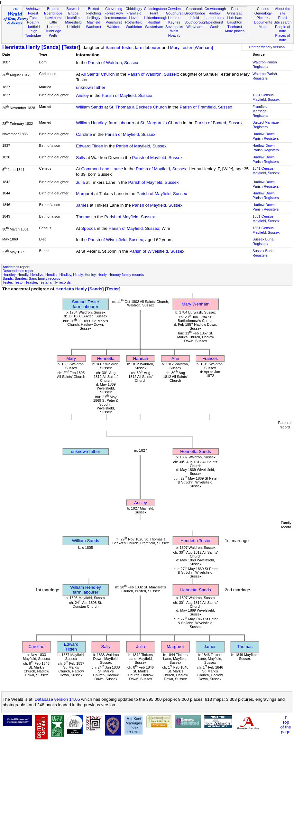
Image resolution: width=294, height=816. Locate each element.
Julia (80, 182)
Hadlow (214, 13)
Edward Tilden (89, 146)
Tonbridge (33, 35)
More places (234, 31)
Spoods (88, 228)
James (82, 205)
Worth (214, 27)
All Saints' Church (98, 74)
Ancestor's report (16, 267)
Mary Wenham (195, 304)
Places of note (282, 37)
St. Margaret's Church (161, 122)
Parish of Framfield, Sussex (206, 107)
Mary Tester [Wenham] (191, 47)
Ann (175, 358)
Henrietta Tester (195, 540)
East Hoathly (33, 20)
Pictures (263, 18)
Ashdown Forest (33, 11)
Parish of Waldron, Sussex (113, 62)
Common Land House (102, 168)
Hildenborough (155, 18)
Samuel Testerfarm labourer (85, 304)
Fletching (93, 13)
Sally (80, 157)
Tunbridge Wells (53, 33)
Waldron (113, 27)
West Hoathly (174, 33)
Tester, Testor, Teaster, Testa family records (37, 282)
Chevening (113, 9)
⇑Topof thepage (285, 724)
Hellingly (93, 18)
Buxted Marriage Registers (266, 124)
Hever (134, 18)
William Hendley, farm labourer (105, 122)
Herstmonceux (115, 18)
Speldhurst (214, 22)
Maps (263, 27)
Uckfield (73, 27)
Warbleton (134, 27)
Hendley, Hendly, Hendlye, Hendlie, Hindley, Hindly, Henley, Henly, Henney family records (73, 275)
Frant (154, 13)
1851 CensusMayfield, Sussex (266, 97)
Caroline (84, 134)
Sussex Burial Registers (263, 241)
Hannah (140, 358)
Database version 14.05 (57, 699)
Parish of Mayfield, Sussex (127, 95)
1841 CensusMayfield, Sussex (266, 170)
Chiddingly (133, 9)
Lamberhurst (215, 18)
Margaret (84, 193)
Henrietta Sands (195, 451)
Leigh (33, 31)
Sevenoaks (174, 27)
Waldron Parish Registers (265, 64)
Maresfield (73, 22)
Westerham (154, 27)
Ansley (82, 95)
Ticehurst (234, 27)
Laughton (234, 22)
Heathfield (73, 18)
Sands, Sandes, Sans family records (31, 278)
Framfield (133, 13)
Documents (263, 22)
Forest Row (114, 13)
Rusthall (154, 22)
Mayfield (93, 22)
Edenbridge (53, 13)
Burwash (73, 9)
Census (263, 9)
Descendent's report (18, 271)
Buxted (93, 9)
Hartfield (33, 27)
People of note (282, 29)
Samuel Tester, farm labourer (133, 47)
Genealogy (263, 13)
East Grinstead (235, 11)
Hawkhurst (53, 18)
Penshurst (114, 22)
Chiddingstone (155, 9)
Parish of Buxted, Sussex (219, 122)
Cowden (174, 9)
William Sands (89, 107)
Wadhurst (93, 27)
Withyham (194, 27)
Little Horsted (53, 24)
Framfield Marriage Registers (260, 111)
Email (282, 18)
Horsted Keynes (174, 20)
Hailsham (234, 18)
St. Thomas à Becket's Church (138, 107)
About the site (282, 11)
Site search (283, 22)
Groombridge (194, 13)
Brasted (53, 9)
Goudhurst (174, 13)
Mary (71, 358)
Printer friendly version (267, 47)
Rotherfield (133, 22)
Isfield (194, 18)
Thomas (83, 216)
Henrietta (106, 358)
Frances (210, 358)
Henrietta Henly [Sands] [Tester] (41, 47)
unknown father (90, 87)
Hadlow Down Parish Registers (266, 136)
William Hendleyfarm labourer (85, 590)
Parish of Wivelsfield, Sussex (115, 239)
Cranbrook (194, 9)
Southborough (195, 22)
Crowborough (215, 9)
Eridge (73, 13)
